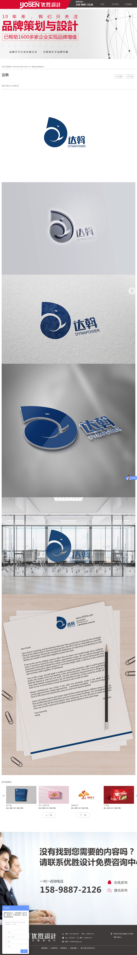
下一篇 (83, 815)
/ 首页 (102, 4)
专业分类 (16, 67)
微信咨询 (117, 890)
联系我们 (64, 948)
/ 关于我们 (115, 4)
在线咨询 (117, 882)
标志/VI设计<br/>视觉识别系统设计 (32, 67)
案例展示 (9, 67)
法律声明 (54, 948)
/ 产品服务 (128, 4)
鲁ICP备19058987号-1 (87, 948)
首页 (3, 67)
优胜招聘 (44, 948)
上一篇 (48, 815)
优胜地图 (73, 948)
